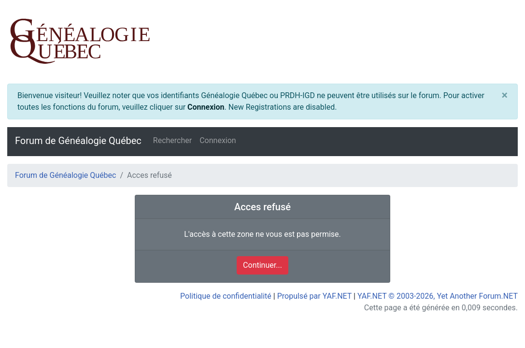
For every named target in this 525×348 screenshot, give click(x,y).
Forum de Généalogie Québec (78, 140)
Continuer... (262, 265)
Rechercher (172, 140)
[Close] (504, 95)
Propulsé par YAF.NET (314, 296)
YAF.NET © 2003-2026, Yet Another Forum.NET (437, 296)
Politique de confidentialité (225, 296)
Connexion (205, 107)
